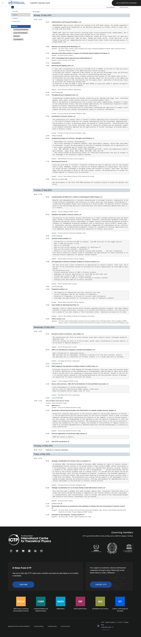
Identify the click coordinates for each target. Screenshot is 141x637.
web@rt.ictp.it (105, 630)
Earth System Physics (80, 608)
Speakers (15, 18)
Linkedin (35, 551)
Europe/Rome (111, 7)
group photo (18, 39)
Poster (16, 36)
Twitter (17, 551)
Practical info (16, 21)
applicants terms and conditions (19, 626)
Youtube (23, 551)
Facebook (11, 551)
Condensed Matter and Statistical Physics (41, 610)
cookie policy (52, 626)
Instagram (29, 551)
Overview (15, 11)
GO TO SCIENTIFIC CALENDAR (126, 3)
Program (14, 15)
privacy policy (38, 626)
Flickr (41, 551)
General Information (21, 29)
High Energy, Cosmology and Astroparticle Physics (21, 610)
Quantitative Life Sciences (100, 608)
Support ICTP (100, 584)
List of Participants (20, 33)
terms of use (65, 626)
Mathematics (61, 608)
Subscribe (23, 584)
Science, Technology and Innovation (120, 610)
